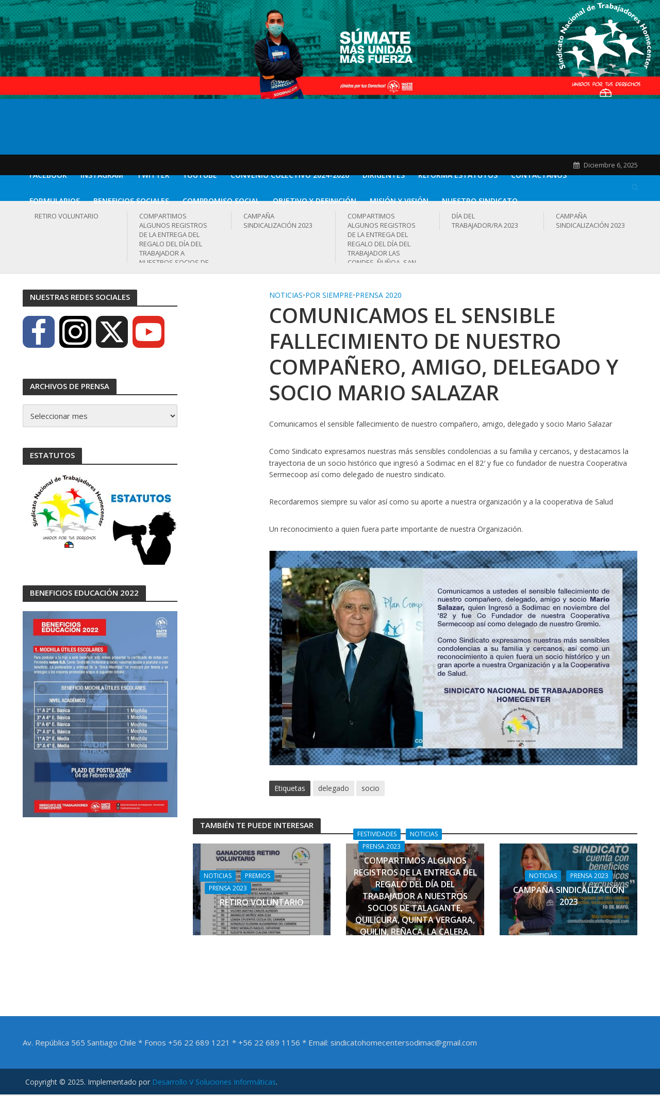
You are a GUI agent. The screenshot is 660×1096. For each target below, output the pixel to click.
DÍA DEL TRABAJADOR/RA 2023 (485, 220)
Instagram (101, 175)
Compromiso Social (221, 201)
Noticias (286, 295)
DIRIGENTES (383, 175)
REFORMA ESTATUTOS (458, 175)
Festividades (377, 834)
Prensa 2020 (378, 295)
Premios (257, 875)
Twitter (153, 175)
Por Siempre (329, 295)
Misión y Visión (399, 201)
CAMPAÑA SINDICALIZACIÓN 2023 (277, 220)
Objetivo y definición (314, 201)
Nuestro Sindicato (480, 201)
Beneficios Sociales (131, 201)
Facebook (48, 175)
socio (370, 788)
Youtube (200, 175)
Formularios (54, 201)
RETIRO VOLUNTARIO (66, 216)
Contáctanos (539, 175)
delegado (333, 788)
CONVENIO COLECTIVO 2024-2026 (289, 175)
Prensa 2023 (228, 888)
